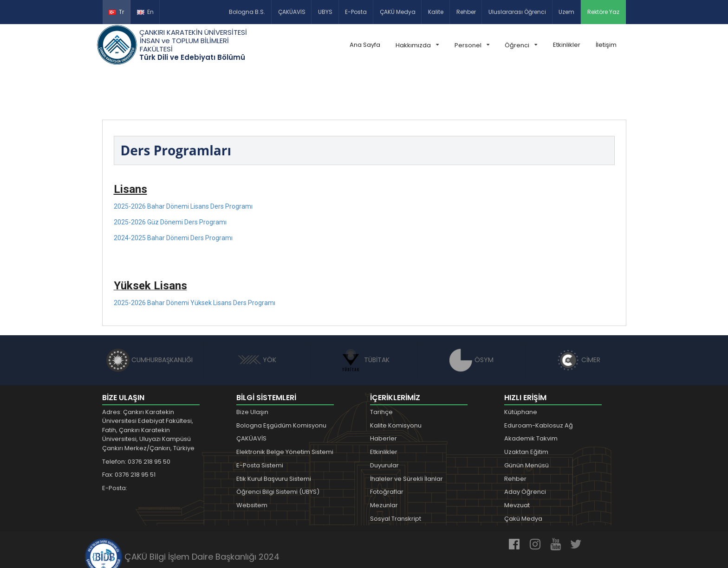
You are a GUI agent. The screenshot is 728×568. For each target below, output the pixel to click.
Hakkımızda (417, 45)
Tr (116, 12)
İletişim (606, 44)
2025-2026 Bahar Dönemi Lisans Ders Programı (183, 163)
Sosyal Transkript (395, 475)
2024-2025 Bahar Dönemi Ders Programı (173, 194)
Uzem (566, 12)
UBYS (325, 12)
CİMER (578, 316)
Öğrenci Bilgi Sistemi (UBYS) (277, 449)
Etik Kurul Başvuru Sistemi (273, 435)
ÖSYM (471, 316)
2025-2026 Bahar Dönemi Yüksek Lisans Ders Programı (194, 259)
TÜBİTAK (364, 316)
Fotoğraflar (386, 449)
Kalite (435, 12)
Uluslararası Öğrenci (517, 12)
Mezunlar (384, 462)
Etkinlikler (566, 44)
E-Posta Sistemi (259, 422)
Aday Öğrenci (525, 449)
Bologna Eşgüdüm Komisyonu (281, 382)
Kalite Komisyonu (396, 382)
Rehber (466, 12)
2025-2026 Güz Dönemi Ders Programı (170, 179)
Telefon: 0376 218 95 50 (136, 418)
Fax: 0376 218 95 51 (129, 432)
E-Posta (356, 12)
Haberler (383, 395)
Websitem (251, 462)
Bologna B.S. (247, 12)
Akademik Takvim (531, 395)
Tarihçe (381, 368)
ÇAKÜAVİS (292, 12)
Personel (472, 45)
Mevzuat (517, 462)
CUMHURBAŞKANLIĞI (149, 316)
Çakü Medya (523, 475)
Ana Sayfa (365, 44)
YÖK (257, 316)
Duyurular (384, 422)
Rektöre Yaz (603, 12)
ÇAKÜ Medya (398, 12)
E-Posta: (114, 444)
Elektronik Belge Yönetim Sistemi (284, 408)
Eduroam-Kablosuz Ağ (538, 382)
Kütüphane (520, 368)
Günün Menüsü (526, 422)
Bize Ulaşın (252, 368)
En (145, 12)
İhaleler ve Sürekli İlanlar (406, 435)
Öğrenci (521, 45)
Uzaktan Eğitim (526, 408)
